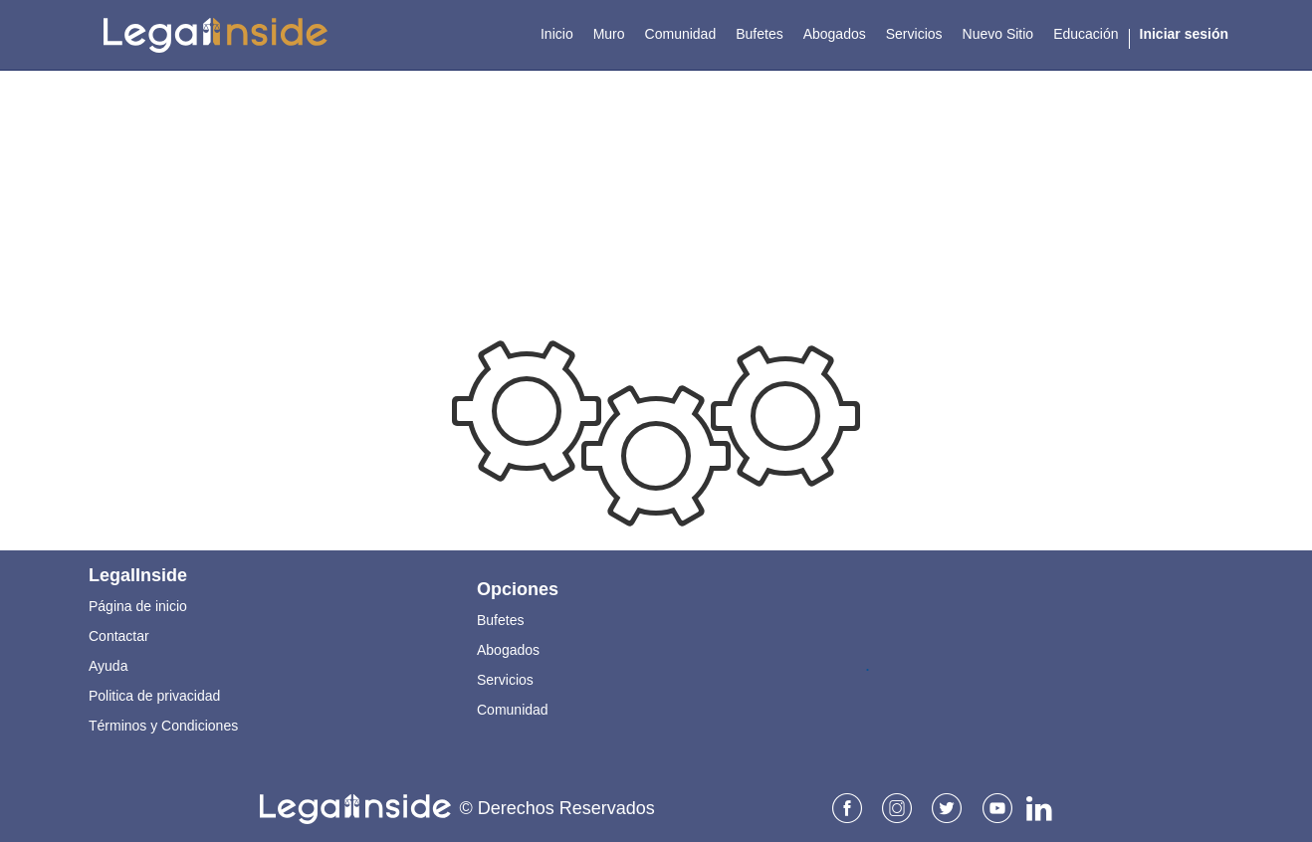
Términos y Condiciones (163, 726)
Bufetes (500, 620)
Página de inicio (138, 606)
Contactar (119, 636)
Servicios (505, 680)
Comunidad (512, 710)
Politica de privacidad (154, 696)
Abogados (508, 650)
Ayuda (108, 666)
